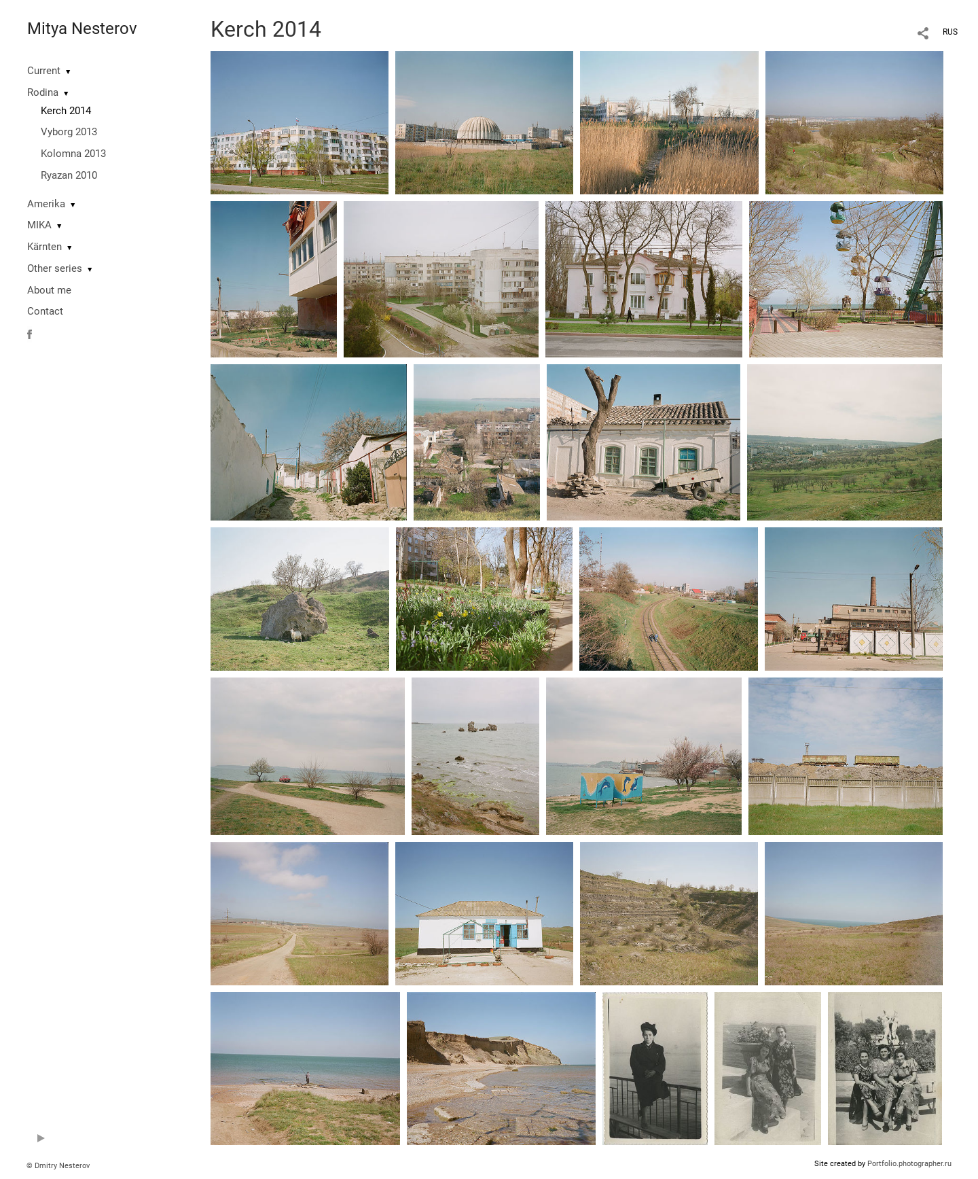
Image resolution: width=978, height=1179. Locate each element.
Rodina (42, 92)
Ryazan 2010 (69, 175)
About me (49, 290)
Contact (45, 311)
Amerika (46, 204)
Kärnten (44, 247)
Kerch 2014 (66, 111)
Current (43, 71)
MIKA (39, 225)
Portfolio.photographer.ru (909, 1163)
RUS (950, 32)
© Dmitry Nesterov (58, 1165)
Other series (54, 268)
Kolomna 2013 (73, 153)
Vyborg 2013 (69, 132)
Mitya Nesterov (82, 28)
